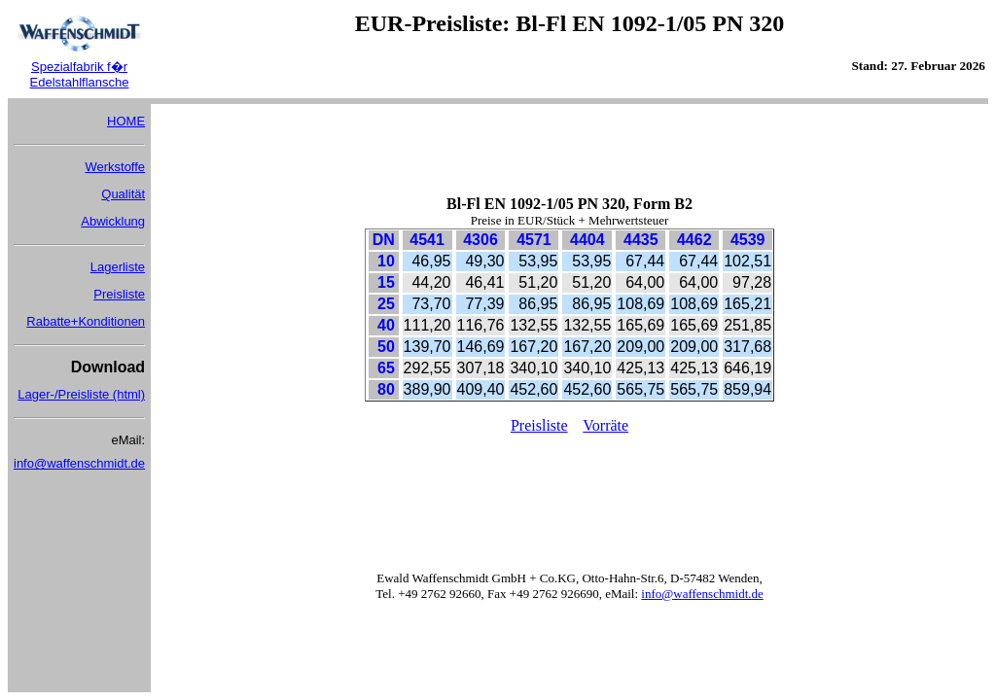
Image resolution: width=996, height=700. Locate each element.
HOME (126, 121)
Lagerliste (117, 267)
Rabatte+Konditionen (85, 321)
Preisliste (119, 294)
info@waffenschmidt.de (79, 463)
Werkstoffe (115, 166)
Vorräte (605, 425)
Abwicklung (113, 221)
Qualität (123, 194)
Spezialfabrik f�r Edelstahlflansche (79, 74)
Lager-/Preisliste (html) (81, 394)
